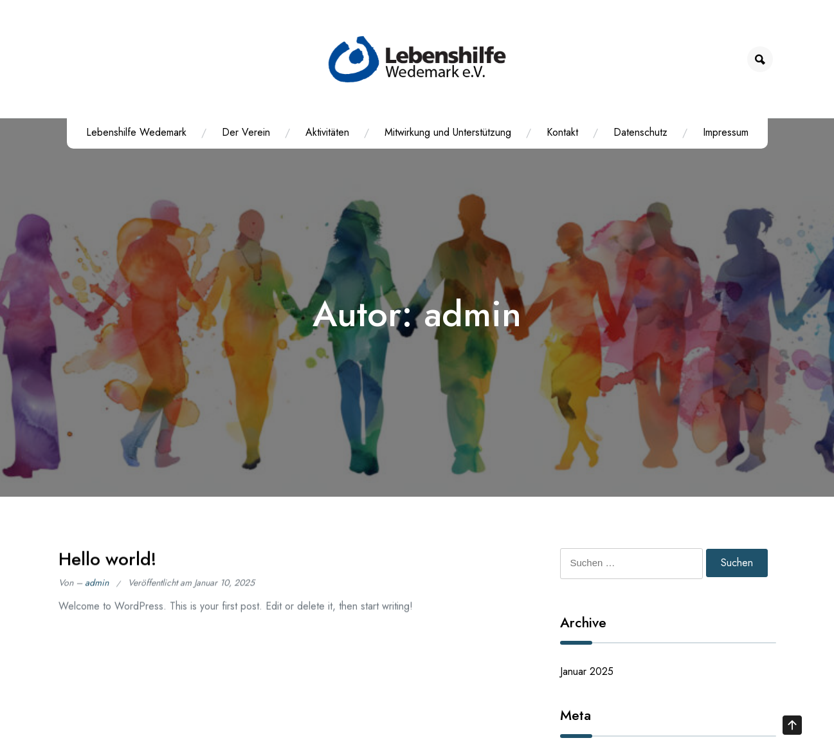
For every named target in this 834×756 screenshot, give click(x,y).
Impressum (725, 132)
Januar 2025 (586, 671)
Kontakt (562, 132)
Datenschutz (640, 132)
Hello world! (107, 563)
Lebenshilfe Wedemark (136, 132)
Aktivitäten (327, 132)
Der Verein (246, 132)
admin (97, 587)
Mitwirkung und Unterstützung (448, 132)
